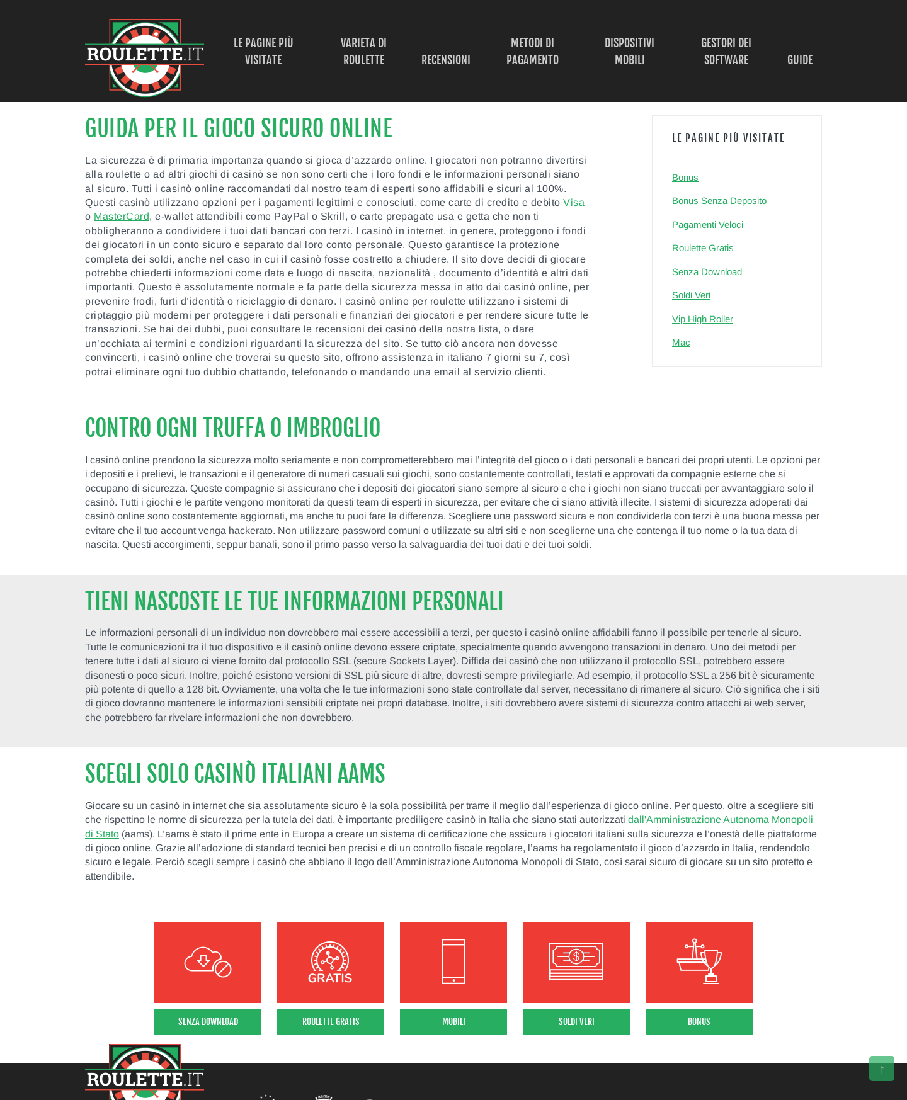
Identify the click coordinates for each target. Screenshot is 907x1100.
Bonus (685, 177)
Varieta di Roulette (364, 51)
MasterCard (121, 216)
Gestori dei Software (726, 51)
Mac (681, 342)
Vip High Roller (702, 319)
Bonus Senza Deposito (719, 200)
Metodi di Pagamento (532, 51)
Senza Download (707, 271)
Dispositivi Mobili (629, 51)
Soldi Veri (691, 295)
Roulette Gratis (703, 247)
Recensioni (446, 60)
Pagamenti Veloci (707, 224)
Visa (574, 202)
